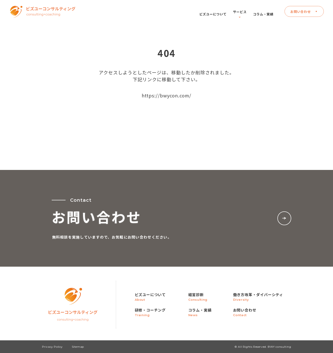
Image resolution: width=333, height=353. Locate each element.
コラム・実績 (263, 14)
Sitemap (78, 346)
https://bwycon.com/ (166, 95)
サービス (240, 14)
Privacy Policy (52, 346)
